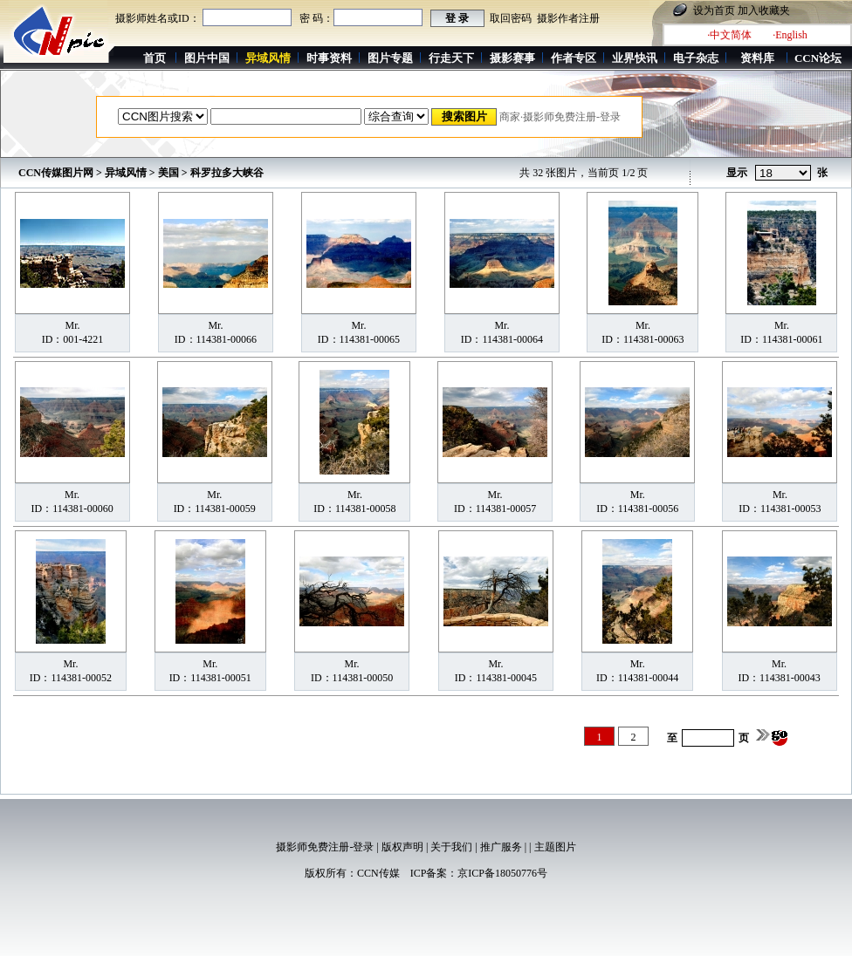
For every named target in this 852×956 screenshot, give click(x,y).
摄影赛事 (512, 58)
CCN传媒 (378, 873)
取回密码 (511, 18)
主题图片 (555, 847)
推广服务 (501, 847)
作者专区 (573, 58)
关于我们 (451, 847)
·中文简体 (729, 35)
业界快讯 (634, 58)
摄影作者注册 (568, 18)
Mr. (72, 325)
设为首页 (714, 10)
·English (790, 35)
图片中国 (207, 58)
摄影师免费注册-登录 (325, 847)
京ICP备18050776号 (502, 873)
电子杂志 (695, 58)
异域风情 (126, 173)
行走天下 (451, 58)
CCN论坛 (818, 58)
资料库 (757, 58)
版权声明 (402, 847)
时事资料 (329, 58)
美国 (168, 173)
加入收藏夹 (764, 10)
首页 (154, 58)
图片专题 (390, 58)
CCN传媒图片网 (55, 173)
